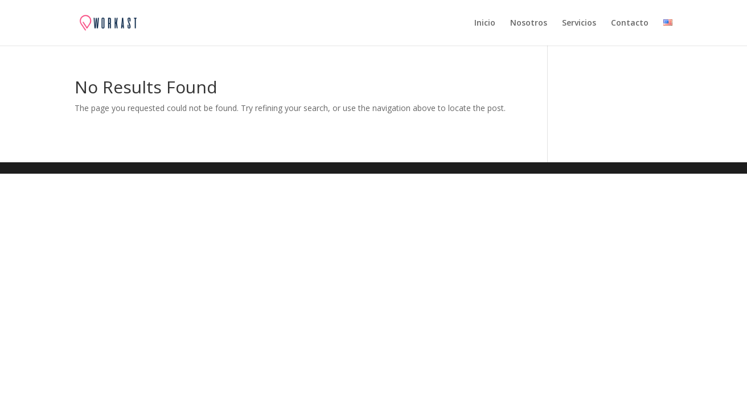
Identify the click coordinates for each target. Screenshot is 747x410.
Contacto (630, 23)
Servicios (579, 23)
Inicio (484, 23)
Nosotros (528, 23)
